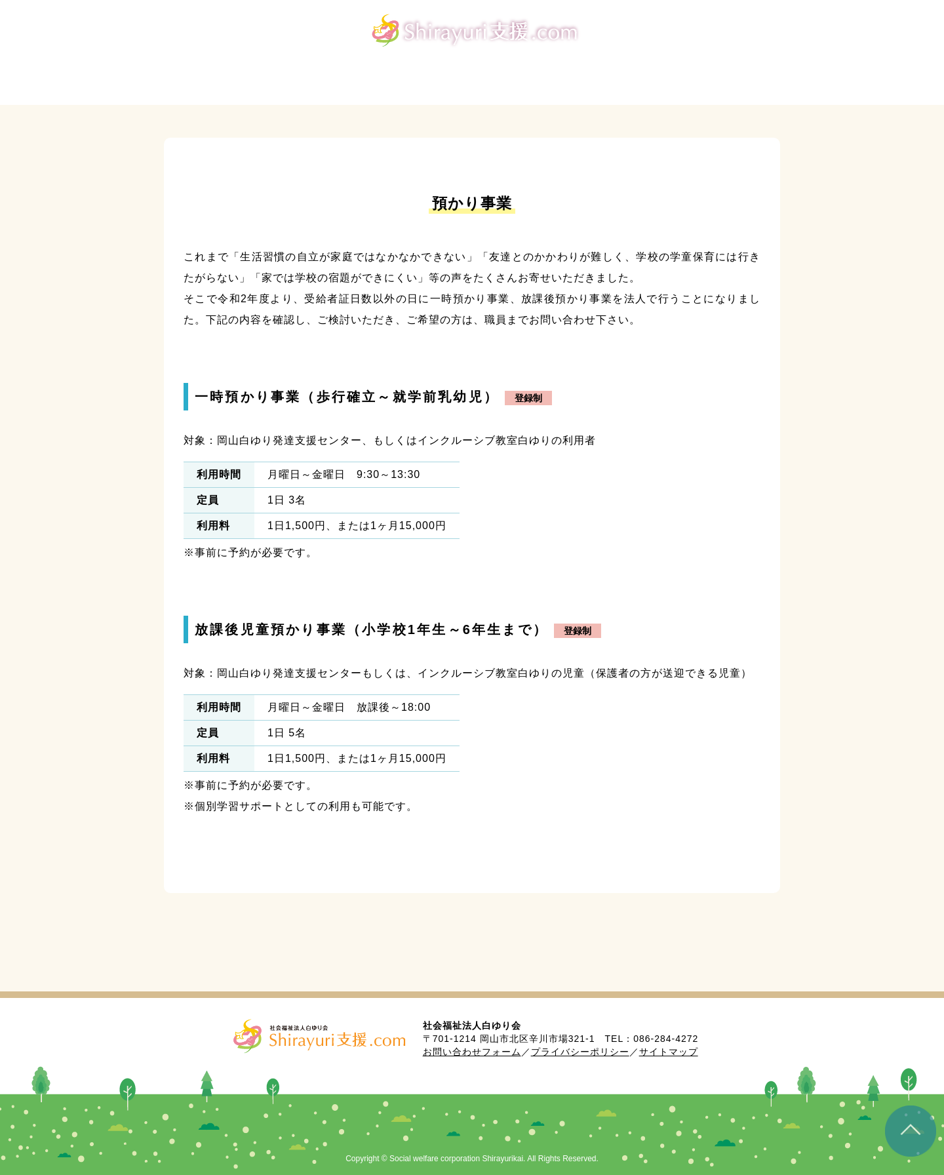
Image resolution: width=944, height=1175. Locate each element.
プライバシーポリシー (580, 1051)
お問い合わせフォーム (472, 1051)
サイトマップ (668, 1051)
